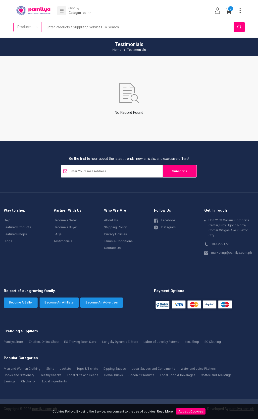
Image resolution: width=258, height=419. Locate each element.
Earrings (9, 381)
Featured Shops (15, 234)
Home (116, 50)
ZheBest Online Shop (45, 342)
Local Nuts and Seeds (85, 375)
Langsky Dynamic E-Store (122, 342)
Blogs (8, 241)
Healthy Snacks (52, 375)
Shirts (51, 368)
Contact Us (112, 248)
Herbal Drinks (116, 375)
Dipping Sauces (116, 368)
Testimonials (63, 241)
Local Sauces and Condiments (156, 368)
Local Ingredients (54, 381)
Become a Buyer (65, 227)
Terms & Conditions (118, 241)
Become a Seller (65, 220)
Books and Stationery (19, 375)
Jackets (67, 368)
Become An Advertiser (102, 302)
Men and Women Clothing (22, 368)
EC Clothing (217, 342)
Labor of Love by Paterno (165, 342)
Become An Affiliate (59, 302)
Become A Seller (21, 302)
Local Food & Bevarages (181, 375)
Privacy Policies (115, 234)
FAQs (57, 234)
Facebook (165, 220)
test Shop (196, 342)
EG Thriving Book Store (82, 342)
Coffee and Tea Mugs (220, 375)
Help (7, 220)
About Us (111, 220)
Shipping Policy (115, 227)
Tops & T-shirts (89, 368)
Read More (165, 411)
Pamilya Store (14, 342)
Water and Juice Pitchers (202, 368)
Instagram (165, 227)
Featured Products (17, 227)
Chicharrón (29, 381)
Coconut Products (144, 375)
